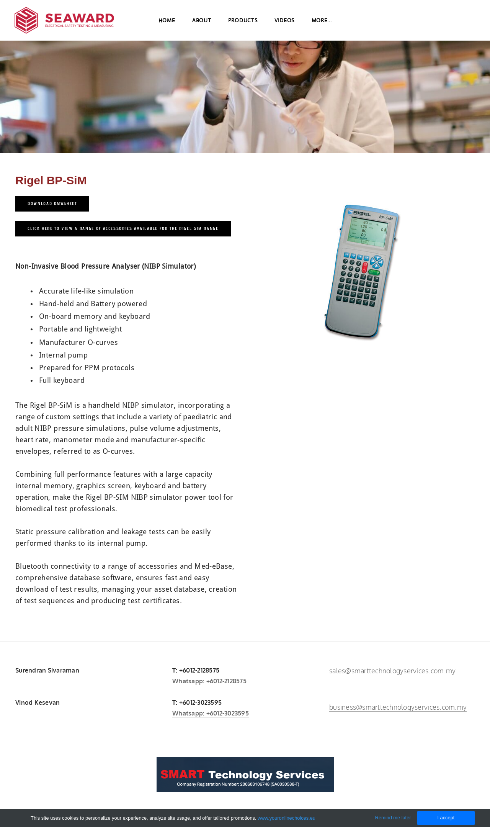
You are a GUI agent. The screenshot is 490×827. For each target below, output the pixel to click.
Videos (284, 23)
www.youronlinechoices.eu (286, 818)
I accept (445, 817)
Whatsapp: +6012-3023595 (210, 713)
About (201, 23)
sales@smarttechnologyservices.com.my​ (392, 670)
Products (243, 23)
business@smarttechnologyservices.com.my (398, 707)
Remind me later (393, 817)
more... (322, 23)
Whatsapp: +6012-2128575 (209, 681)
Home (166, 23)
